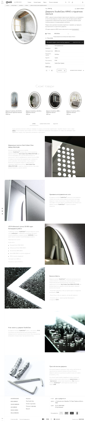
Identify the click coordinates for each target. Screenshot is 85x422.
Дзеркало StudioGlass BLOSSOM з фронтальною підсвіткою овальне (14, 112)
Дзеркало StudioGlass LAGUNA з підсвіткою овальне (33, 112)
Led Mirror (14, 407)
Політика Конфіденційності (25, 419)
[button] (61, 34)
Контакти (28, 398)
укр (2, 418)
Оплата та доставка (30, 403)
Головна (29, 2)
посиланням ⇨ (75, 29)
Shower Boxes (15, 398)
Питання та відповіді (53, 2)
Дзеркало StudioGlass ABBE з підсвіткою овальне (53, 112)
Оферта (44, 2)
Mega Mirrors (15, 413)
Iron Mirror (14, 401)
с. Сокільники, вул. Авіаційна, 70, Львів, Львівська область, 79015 (69, 402)
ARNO (14, 130)
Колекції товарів (37, 2)
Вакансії (28, 409)
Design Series (14, 410)
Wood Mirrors (15, 404)
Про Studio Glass (30, 401)
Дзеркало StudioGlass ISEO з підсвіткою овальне (73, 112)
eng (2, 420)
